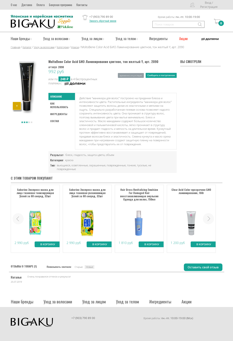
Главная (15, 47)
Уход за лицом (93, 38)
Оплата (40, 5)
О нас (14, 5)
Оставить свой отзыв (203, 267)
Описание (56, 96)
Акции (183, 38)
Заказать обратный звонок (102, 21)
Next (208, 218)
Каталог (27, 47)
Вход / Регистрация (208, 5)
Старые (79, 266)
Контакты (81, 5)
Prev (18, 218)
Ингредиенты (158, 38)
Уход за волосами (56, 38)
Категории (63, 47)
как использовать (59, 105)
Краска (75, 47)
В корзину (47, 244)
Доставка (26, 5)
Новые (89, 266)
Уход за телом (127, 38)
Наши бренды (21, 38)
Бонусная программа (60, 5)
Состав (54, 121)
